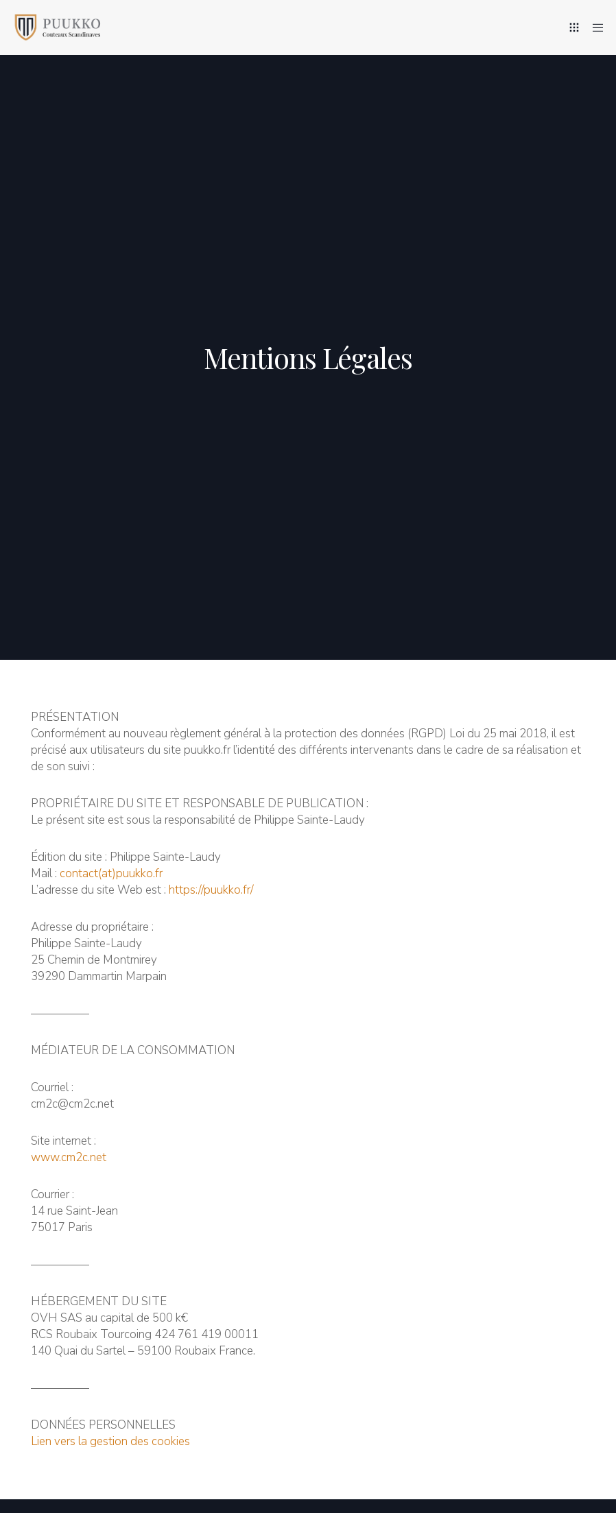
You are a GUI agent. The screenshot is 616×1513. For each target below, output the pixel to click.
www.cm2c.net (68, 1157)
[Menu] (593, 27)
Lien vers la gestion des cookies (110, 1441)
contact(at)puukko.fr (111, 873)
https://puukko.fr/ (211, 890)
